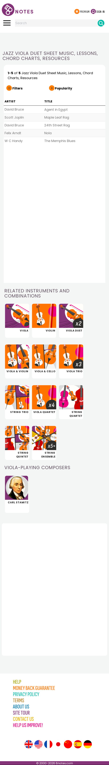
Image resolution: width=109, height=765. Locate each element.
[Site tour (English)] (28, 744)
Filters (17, 88)
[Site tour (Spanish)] (77, 744)
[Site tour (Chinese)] (68, 744)
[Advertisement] (54, 40)
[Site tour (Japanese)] (58, 744)
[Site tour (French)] (48, 744)
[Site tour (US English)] (38, 744)
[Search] (101, 23)
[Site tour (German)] (87, 744)
